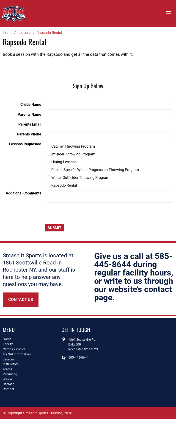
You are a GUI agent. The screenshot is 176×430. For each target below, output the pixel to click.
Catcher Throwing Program (71, 146)
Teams (7, 369)
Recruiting (10, 374)
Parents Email (29, 124)
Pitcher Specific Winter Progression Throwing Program (93, 170)
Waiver (7, 379)
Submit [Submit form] (54, 228)
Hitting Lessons (62, 162)
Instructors (11, 364)
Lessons (9, 359)
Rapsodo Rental (62, 185)
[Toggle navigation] (168, 13)
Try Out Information (17, 354)
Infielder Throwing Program (71, 154)
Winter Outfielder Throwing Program (78, 177)
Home (7, 339)
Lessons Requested (25, 144)
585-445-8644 (78, 357)
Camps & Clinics (14, 349)
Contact (8, 389)
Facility (8, 344)
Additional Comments (23, 193)
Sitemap (8, 384)
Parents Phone (29, 134)
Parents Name (29, 114)
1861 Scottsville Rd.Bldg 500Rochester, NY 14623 (83, 344)
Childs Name (30, 104)
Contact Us (20, 299)
